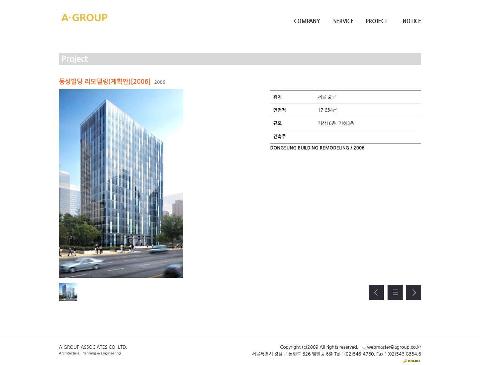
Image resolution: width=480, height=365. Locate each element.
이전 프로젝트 (376, 292)
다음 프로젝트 (413, 292)
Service (343, 21)
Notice (412, 21)
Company (307, 21)
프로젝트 (395, 292)
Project (377, 21)
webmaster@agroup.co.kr (394, 347)
